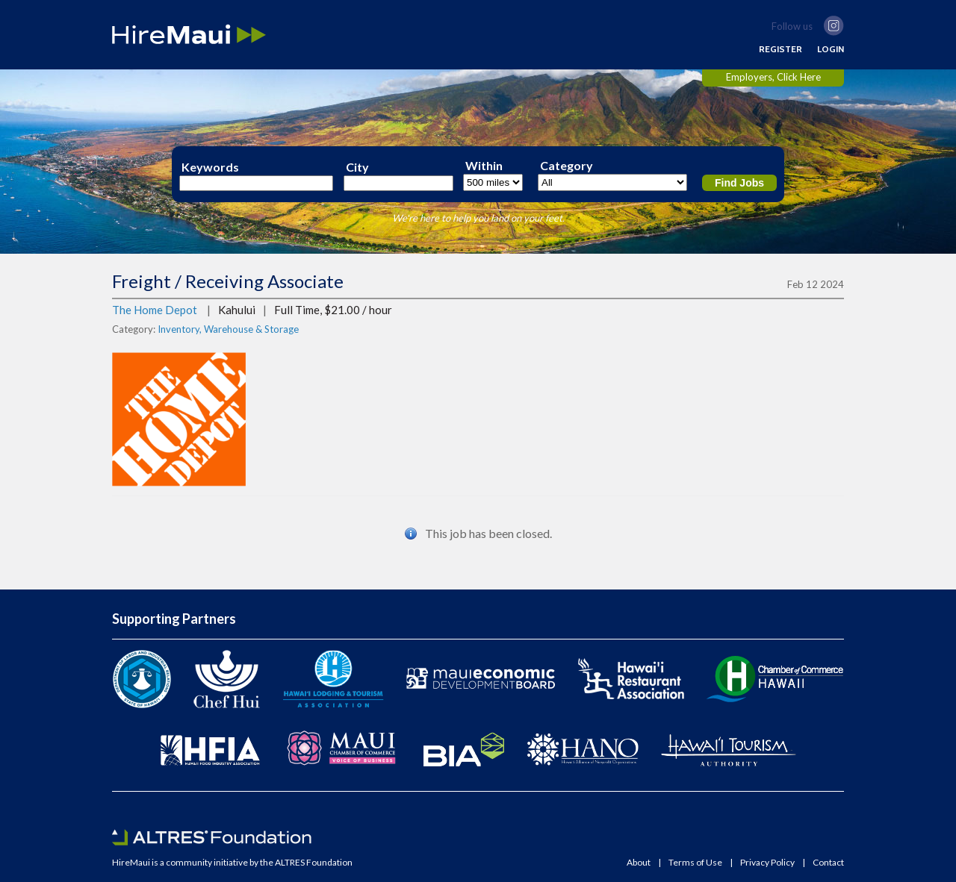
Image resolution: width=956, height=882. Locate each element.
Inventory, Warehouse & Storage (228, 329)
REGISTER (780, 49)
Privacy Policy (767, 862)
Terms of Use (695, 862)
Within (484, 166)
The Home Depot (154, 309)
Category (566, 166)
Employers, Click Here (773, 77)
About (639, 862)
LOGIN (830, 49)
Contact (828, 862)
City (357, 167)
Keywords (210, 167)
